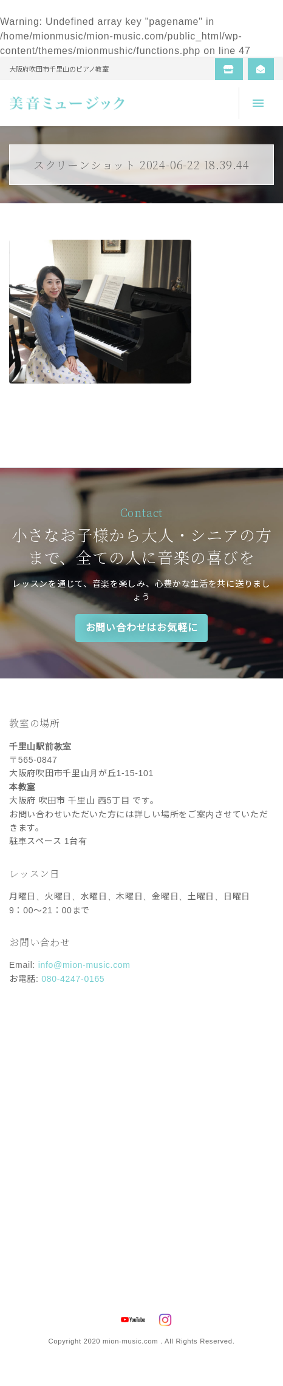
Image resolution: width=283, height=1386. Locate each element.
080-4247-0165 (72, 979)
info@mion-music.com (84, 965)
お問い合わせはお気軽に (142, 628)
